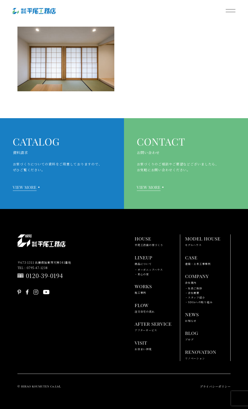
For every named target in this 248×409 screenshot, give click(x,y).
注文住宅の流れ (145, 307)
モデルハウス (202, 240)
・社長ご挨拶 (193, 288)
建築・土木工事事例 (198, 259)
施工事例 (143, 288)
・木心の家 (142, 274)
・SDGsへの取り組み (198, 302)
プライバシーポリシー (215, 386)
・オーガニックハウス (149, 269)
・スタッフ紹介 (195, 297)
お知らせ (192, 316)
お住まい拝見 (143, 345)
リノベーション (200, 354)
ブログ (191, 335)
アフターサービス (153, 326)
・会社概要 (192, 293)
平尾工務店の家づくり (149, 240)
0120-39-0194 (44, 275)
